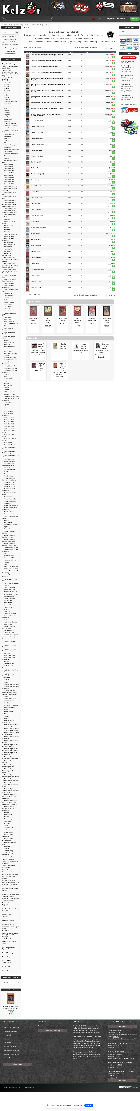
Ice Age (5, 349)
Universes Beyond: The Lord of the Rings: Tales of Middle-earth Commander (9, 802)
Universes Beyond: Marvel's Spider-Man (8, 766)
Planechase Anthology (9, 560)
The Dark (5, 680)
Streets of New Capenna (10, 635)
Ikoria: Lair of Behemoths (10, 353)
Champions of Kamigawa (10, 153)
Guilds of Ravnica (8, 342)
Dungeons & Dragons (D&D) (10, 894)
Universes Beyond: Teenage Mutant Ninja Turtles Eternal (10, 784)
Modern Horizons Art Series (9, 493)
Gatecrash (6, 326)
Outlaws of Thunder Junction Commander (8, 536)
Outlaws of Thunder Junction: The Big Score (9, 544)
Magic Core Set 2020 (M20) (9, 435)
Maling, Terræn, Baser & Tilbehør (9, 942)
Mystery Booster (7, 512)
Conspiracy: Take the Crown (9, 222)
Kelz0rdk (116, 1037)
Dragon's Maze (7, 247)
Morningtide (6, 503)
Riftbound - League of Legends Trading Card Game (10, 881)
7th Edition (6, 90)
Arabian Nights (7, 119)
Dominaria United (8, 236)
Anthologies (6, 112)
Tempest (5, 661)
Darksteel (5, 227)
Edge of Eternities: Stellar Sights (10, 290)
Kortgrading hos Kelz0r (11, 1050)
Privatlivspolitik (28, 1087)
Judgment (5, 381)
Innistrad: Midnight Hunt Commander (9, 371)
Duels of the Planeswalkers (6, 254)
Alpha (4, 108)
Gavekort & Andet (7, 967)
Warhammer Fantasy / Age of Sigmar (10, 927)
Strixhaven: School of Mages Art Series (9, 650)
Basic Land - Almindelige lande (10, 131)
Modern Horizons (8, 482)
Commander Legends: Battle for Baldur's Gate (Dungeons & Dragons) (9, 204)
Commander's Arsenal (9, 214)
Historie (6, 1039)
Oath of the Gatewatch (9, 524)
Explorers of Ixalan (8, 302)
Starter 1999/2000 (8, 632)
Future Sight (6, 317)
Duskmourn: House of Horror (9, 276)
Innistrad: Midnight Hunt (9, 368)
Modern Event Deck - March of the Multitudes (9, 479)
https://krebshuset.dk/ (128, 1039)
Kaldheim (5, 390)
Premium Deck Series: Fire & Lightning (10, 572)
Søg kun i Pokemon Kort (10, 45)
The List (5, 682)
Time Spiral (6, 703)
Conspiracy (6, 219)
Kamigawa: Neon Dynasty (10, 396)
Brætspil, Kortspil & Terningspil (7, 915)
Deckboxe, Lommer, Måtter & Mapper (10, 889)
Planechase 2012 (8, 558)
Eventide (5, 298)
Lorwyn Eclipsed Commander (7, 414)
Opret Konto (42, 1026)
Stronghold (6, 653)
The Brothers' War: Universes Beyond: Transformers (8, 676)
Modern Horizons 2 (8, 484)
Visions (5, 825)
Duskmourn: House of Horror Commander (9, 280)
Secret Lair (6, 611)
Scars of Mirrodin (8, 607)
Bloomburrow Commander (10, 149)
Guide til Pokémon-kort (11, 1054)
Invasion (5, 374)
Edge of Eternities (8, 283)
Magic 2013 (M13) (8, 424)
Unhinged (5, 718)
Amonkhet (6, 110)
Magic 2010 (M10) (8, 417)
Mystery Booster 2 (8, 514)
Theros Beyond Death (9, 698)
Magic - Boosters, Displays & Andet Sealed (10, 67)
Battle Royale (6, 136)
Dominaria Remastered (9, 234)
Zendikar (5, 848)
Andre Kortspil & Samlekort (10, 884)
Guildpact (5, 340)
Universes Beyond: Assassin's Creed (8, 721)
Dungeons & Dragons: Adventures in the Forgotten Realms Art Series (10, 265)
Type (86, 52)
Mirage (5, 471)
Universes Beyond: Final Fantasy (10, 741)
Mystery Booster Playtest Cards (10, 517)
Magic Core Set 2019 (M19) (9, 431)
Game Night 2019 (8, 321)
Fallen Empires (7, 304)
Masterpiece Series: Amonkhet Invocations (8, 460)
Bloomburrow (6, 147)
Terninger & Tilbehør (8, 901)
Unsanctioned (7, 814)
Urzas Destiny (7, 819)
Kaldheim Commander (9, 394)
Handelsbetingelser (10, 1031)
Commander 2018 (8, 177)
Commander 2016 (8, 173)
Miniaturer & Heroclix (8, 920)
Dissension (6, 229)
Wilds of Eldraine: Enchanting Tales (8, 839)
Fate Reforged (7, 306)
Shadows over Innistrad (9, 622)
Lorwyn (5, 409)
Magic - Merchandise (8, 865)
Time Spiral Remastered (10, 705)
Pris (112, 52)
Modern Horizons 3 (8, 486)
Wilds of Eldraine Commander (7, 835)
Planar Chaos (7, 553)
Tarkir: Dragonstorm (8, 655)
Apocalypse (6, 117)
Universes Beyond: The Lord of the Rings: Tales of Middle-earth (9, 796)
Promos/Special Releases (10, 583)
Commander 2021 (8, 184)
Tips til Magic (8, 1058)
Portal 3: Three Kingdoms (10, 569)
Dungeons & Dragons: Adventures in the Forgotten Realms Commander (10, 271)
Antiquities (6, 115)
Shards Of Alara (7, 624)
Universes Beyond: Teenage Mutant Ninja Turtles (10, 779)
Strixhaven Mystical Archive (8, 642)
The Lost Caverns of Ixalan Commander (10, 687)
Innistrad (5, 355)
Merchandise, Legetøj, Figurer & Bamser (8, 948)
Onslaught (6, 529)
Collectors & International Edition (10, 161)
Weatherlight (6, 830)
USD (101, 19)
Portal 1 (5, 564)
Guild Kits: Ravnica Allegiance (8, 337)
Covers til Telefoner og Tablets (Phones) (8, 962)
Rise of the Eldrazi (8, 600)
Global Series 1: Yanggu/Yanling (7, 329)
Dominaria (6, 232)
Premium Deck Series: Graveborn (9, 576)
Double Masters (7, 242)
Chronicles (6, 156)
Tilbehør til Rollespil (8, 896)
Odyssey (5, 527)
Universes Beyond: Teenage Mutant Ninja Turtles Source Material (10, 790)
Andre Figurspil (6, 939)
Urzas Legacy (7, 821)
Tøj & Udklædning (7, 953)
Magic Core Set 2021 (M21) (9, 439)
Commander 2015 (8, 171)
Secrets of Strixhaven (9, 613)
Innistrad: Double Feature (10, 366)
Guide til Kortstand (10, 1046)
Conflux (5, 217)
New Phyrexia (7, 522)
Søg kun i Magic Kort (9, 39)
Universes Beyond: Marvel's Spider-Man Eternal (10, 775)
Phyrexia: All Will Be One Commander (10, 550)
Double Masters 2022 (9, 244)
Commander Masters (9, 208)
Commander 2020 (8, 182)
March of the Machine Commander (9, 448)
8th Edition (6, 93)
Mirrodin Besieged (8, 476)
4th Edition (6, 84)
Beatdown (6, 140)
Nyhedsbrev (8, 1043)
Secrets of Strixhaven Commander (9, 616)
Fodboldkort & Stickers (8, 872)
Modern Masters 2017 (9, 501)
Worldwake (6, 846)
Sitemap (135, 1087)
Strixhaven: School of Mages (9, 646)
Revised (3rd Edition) (9, 598)
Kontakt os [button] (122, 1026)
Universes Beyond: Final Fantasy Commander (10, 745)
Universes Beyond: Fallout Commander (10, 737)
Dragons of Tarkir (8, 249)
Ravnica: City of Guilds (9, 592)
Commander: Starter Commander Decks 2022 (9, 211)
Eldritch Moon (7, 293)
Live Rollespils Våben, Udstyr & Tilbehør (10, 910)
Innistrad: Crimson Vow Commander (9, 363)
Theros (5, 696)
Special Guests (7, 630)
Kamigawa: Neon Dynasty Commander (10, 399)
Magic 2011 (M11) (8, 419)
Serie (71, 52)
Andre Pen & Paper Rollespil (10, 898)
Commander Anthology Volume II (9, 189)
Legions (5, 407)
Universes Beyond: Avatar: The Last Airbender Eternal (10, 729)
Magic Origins (7, 442)
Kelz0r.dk (17, 1087)
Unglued (5, 716)
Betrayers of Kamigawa (9, 145)
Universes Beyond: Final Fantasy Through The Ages (10, 749)
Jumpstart (5, 383)
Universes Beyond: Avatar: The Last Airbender (10, 725)
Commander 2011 (8, 164)
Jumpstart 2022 (7, 385)
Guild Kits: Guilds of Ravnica (8, 333)
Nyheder (11, 990)
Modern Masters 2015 (9, 499)
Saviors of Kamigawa (9, 605)
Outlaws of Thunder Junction (8, 532)
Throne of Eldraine (8, 701)
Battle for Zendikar (8, 134)
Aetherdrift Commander (9, 101)
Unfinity (5, 714)
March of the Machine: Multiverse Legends (9, 452)
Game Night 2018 (8, 319)
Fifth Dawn (6, 309)
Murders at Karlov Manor (10, 505)
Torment (5, 709)
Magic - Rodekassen (8, 859)
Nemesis (5, 520)
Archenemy (6, 121)
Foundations (6, 311)
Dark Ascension (7, 225)
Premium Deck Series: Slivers (9, 580)
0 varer (134, 19)
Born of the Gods (8, 151)
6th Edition (6, 88)
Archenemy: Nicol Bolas (9, 125)
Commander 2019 (8, 179)
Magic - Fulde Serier (8, 857)
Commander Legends (9, 200)
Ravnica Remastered (9, 589)
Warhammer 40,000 (8, 924)
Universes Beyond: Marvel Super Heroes (10, 753)
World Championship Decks (9, 843)
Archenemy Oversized (9, 123)
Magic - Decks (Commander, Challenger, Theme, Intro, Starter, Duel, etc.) (10, 73)
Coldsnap (5, 158)
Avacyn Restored (8, 128)
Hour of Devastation (8, 346)
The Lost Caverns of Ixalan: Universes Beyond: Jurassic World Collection (9, 692)
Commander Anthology (9, 186)
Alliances (5, 106)
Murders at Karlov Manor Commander (10, 508)
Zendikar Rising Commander (7, 854)
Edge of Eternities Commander (8, 286)
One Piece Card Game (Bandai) (8, 877)
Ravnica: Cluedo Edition (10, 594)
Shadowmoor (6, 620)
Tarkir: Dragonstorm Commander (8, 658)
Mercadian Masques (8, 469)
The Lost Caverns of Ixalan (10, 684)
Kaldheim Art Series (8, 392)
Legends (5, 404)
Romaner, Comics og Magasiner (8, 904)
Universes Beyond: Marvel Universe (10, 762)
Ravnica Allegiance (8, 587)
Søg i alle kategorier (9, 37)
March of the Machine (9, 445)
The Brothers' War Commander (8, 667)
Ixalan (4, 376)
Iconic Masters (7, 351)
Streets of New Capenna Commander (10, 638)
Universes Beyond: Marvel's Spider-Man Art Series (9, 770)
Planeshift (5, 562)
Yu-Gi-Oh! (5, 869)
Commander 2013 (8, 166)
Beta (69, 54)
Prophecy (5, 585)
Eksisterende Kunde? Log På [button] (52, 1031)
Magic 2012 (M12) (8, 422)
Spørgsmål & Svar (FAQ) (12, 1027)
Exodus (5, 300)
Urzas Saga (6, 823)
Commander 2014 (8, 168)
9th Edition (6, 95)
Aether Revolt (6, 97)
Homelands (6, 344)
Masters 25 (6, 467)
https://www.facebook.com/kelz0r (126, 1034)
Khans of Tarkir (7, 402)
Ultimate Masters (7, 711)
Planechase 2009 (8, 555)
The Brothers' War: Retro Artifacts (10, 671)
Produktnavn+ (29, 52)
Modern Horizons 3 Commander (8, 489)
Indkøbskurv (129, 28)
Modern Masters (7, 497)
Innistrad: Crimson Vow (9, 360)
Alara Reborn (6, 104)
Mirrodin (5, 474)
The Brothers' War (8, 664)
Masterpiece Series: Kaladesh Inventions (8, 464)
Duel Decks (6, 251)
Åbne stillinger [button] (17, 1064)
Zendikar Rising (7, 851)
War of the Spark (7, 828)
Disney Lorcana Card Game (10, 874)
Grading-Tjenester (7, 971)
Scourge (5, 609)
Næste (112, 48)
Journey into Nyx (7, 379)
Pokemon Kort (6, 867)
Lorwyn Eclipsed (7, 411)
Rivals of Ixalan (7, 603)
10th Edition (6, 82)
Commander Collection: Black (9, 193)
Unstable (5, 817)
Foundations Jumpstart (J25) (9, 314)
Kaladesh (5, 387)
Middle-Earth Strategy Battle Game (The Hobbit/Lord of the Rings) (10, 935)
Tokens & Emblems (8, 707)
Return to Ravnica (8, 596)
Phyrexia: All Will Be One (10, 547)
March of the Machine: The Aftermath (10, 456)
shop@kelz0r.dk (118, 1030)
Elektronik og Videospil (8, 957)
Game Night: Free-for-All (10, 324)
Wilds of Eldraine (7, 832)
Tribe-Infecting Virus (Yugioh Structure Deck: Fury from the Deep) (11, 1008)
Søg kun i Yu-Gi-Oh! (9, 42)
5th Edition (6, 86)
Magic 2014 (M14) (8, 426)
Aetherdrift (6, 99)
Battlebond (6, 138)
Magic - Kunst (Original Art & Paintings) (10, 862)
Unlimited (5, 812)
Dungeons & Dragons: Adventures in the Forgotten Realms (10, 259)
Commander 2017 (8, 175)
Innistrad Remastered (9, 357)
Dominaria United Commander (8, 239)
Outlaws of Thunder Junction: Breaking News (9, 540)
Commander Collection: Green (9, 197)
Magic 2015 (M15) (8, 428)
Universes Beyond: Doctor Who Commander (10, 733)
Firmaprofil (7, 1035)
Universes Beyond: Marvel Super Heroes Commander (10, 757)
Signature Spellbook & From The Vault (9, 627)
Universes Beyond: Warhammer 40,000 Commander (8, 808)
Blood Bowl (5, 931)
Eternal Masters (7, 295)
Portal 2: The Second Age (10, 566)
